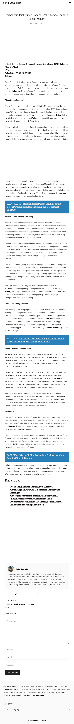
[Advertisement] (37, 44)
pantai (59, 378)
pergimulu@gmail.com (35, 695)
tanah (49, 187)
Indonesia (64, 64)
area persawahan (53, 319)
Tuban (58, 115)
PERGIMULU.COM (12, 3)
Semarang (57, 328)
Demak (18, 190)
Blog (42, 24)
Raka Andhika (22, 569)
